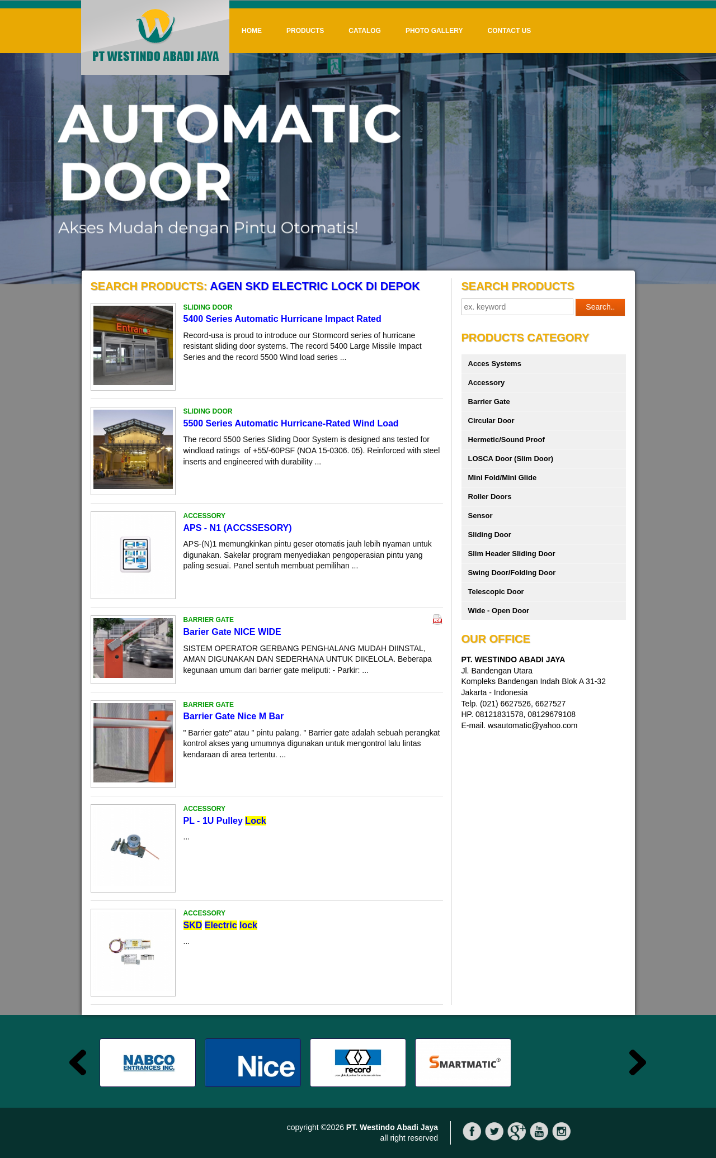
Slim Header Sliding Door (511, 553)
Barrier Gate (489, 401)
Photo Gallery (434, 31)
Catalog (364, 31)
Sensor (480, 515)
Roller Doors (490, 496)
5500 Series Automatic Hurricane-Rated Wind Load (291, 423)
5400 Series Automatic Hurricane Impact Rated (282, 319)
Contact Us (509, 31)
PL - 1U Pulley (224, 820)
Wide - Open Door (499, 610)
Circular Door (491, 420)
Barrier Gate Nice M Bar (233, 716)
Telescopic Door (496, 591)
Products (305, 31)
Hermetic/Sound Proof (506, 439)
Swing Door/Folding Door (512, 572)
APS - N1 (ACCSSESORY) (237, 528)
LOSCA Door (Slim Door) (511, 458)
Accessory (486, 382)
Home (252, 31)
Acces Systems (494, 363)
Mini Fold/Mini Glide (502, 477)
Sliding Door (489, 534)
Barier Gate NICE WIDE (232, 632)
